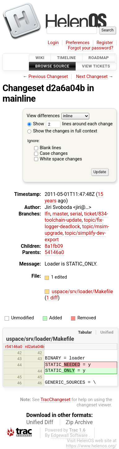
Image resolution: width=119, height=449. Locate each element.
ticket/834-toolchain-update (76, 217)
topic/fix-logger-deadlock (74, 223)
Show (35, 124)
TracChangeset (56, 399)
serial (76, 214)
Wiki (39, 57)
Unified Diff (39, 422)
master (60, 214)
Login (53, 42)
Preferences (78, 42)
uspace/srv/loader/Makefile (82, 291)
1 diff (52, 298)
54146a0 (54, 252)
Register (104, 42)
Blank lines (50, 147)
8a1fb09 (54, 246)
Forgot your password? (90, 48)
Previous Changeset (48, 76)
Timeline (66, 57)
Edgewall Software (69, 435)
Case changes (54, 153)
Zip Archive (79, 422)
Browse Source (52, 66)
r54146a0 (13, 346)
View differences (43, 115)
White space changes (61, 159)
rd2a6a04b (34, 346)
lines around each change (79, 124)
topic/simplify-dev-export (75, 236)
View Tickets (96, 66)
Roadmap (99, 57)
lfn (47, 214)
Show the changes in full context (62, 131)
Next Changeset (92, 76)
